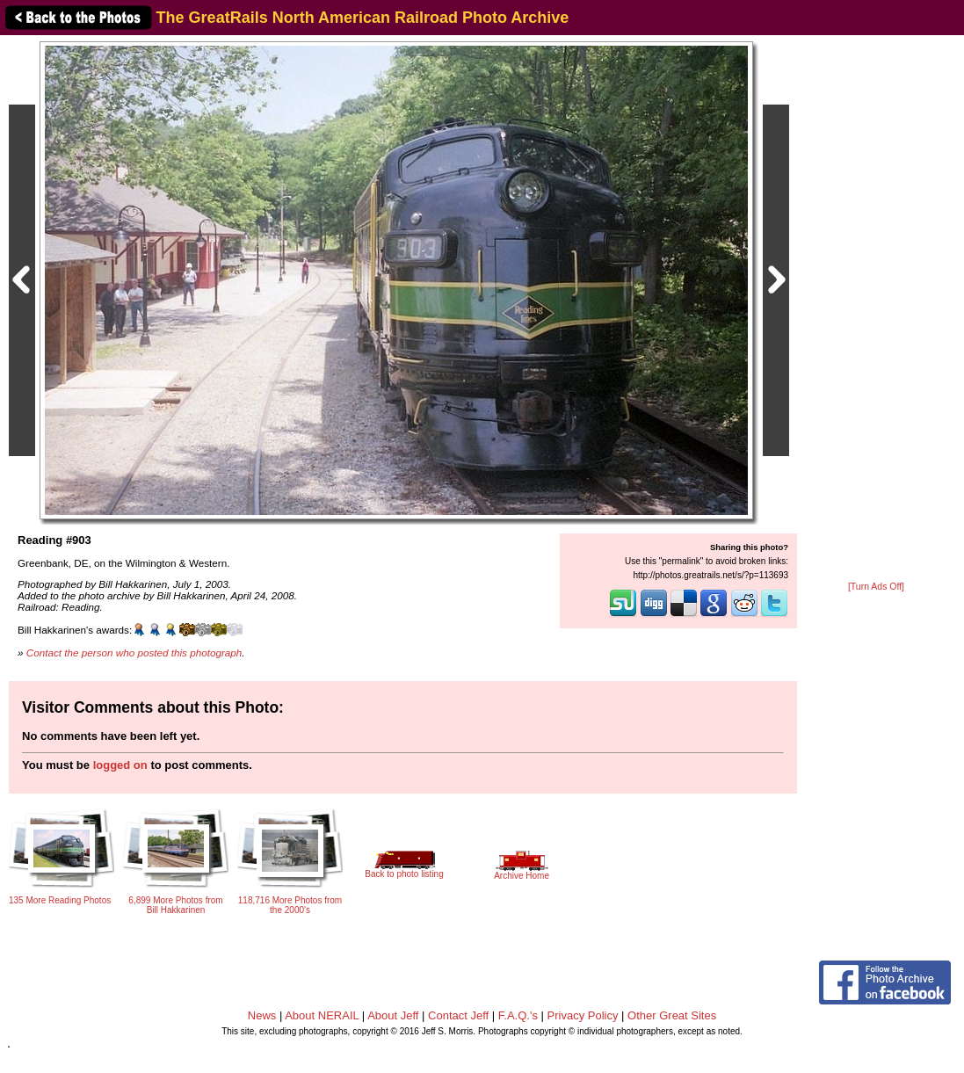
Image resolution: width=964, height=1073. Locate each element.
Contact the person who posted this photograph (134, 652)
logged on (120, 765)
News (262, 1015)
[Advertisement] (876, 309)
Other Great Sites (671, 1015)
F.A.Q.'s (518, 1015)
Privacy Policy (583, 1015)
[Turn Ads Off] (876, 586)
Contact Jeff (458, 1015)
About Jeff (392, 1015)
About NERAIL (322, 1015)
